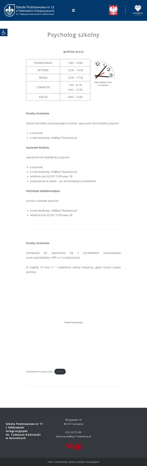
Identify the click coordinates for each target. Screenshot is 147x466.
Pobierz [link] (60, 371)
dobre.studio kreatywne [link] (83, 461)
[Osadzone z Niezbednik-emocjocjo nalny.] (73, 322)
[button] (73, 10)
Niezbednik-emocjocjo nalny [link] (39, 371)
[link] (3, 32)
